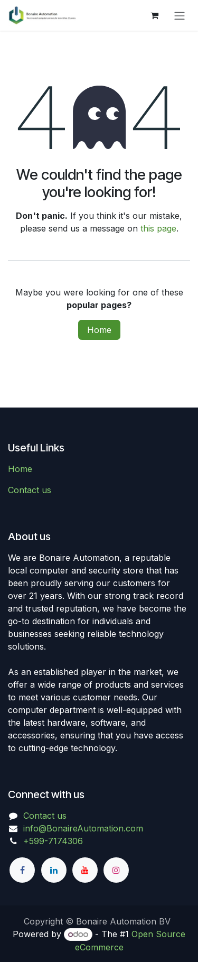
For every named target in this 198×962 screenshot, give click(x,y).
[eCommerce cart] (154, 15)
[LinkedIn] (54, 870)
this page (158, 228)
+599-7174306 (53, 841)
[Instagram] (116, 870)
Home (99, 330)
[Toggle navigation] (179, 15)
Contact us (29, 490)
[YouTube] (85, 870)
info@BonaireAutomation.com (83, 828)
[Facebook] (22, 870)
